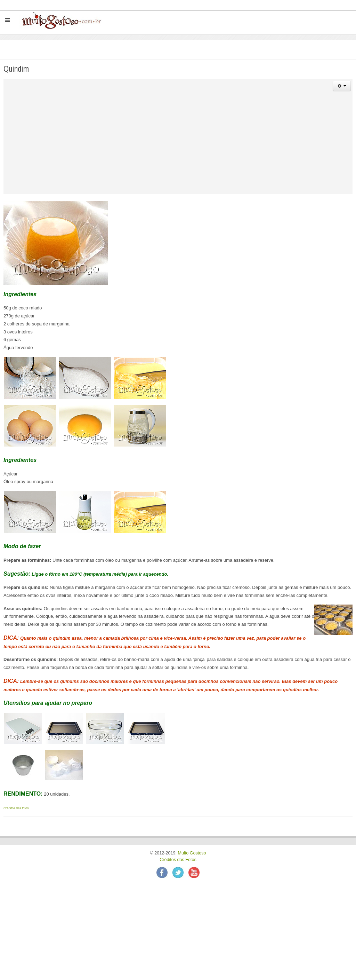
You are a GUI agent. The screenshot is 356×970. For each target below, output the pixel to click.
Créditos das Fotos (178, 859)
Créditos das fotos (16, 808)
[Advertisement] (178, 145)
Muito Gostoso (192, 853)
